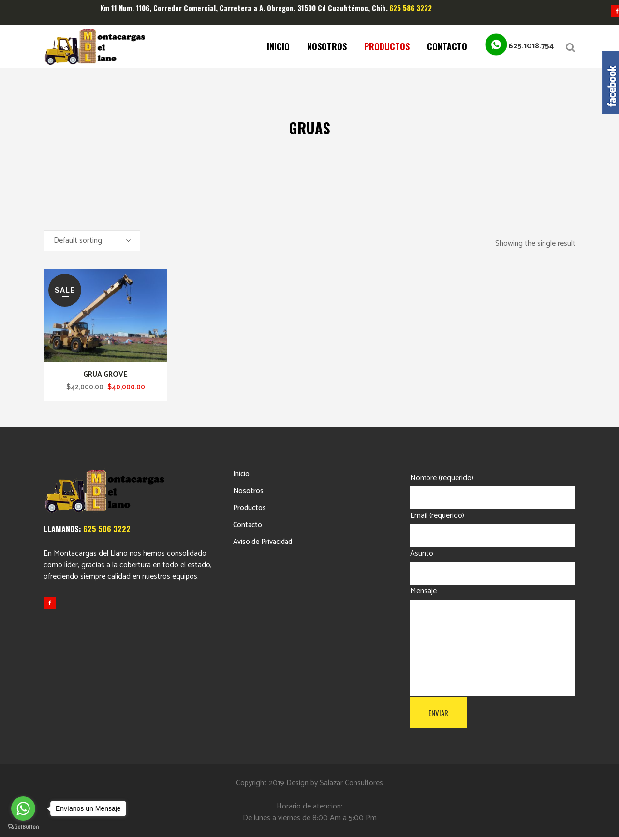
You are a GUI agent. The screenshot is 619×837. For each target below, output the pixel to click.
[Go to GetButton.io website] (23, 827)
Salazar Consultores (351, 783)
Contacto (247, 525)
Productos (249, 508)
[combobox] (92, 240)
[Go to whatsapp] (23, 808)
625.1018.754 (531, 46)
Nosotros (248, 491)
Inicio (241, 474)
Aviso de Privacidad (262, 542)
